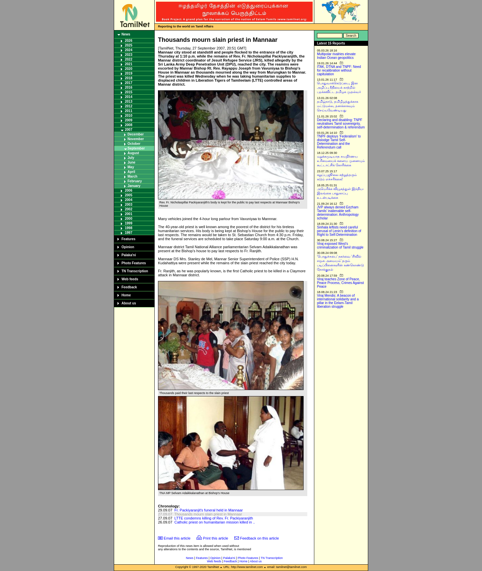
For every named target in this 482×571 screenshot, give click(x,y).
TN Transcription (135, 271)
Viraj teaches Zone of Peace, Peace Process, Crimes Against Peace (340, 282)
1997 (128, 232)
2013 (128, 101)
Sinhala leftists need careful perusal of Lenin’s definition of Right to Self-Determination (339, 230)
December (136, 134)
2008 (128, 125)
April (131, 172)
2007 (128, 129)
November (136, 139)
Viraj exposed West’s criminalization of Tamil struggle (340, 245)
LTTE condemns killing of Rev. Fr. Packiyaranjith (213, 518)
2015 (128, 92)
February (135, 181)
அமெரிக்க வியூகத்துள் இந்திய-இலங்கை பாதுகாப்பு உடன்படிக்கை (340, 193)
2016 (128, 87)
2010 (128, 115)
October (134, 144)
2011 (128, 111)
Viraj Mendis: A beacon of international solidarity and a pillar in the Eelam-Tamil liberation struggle (338, 301)
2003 (128, 204)
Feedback (129, 287)
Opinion (128, 247)
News (126, 34)
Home (126, 295)
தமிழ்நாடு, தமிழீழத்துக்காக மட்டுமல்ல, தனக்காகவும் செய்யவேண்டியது (337, 106)
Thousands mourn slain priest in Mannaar (208, 514)
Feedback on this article (259, 538)
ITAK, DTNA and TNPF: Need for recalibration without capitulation (339, 70)
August (133, 153)
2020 (128, 69)
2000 (128, 218)
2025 (128, 45)
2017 (128, 83)
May (131, 167)
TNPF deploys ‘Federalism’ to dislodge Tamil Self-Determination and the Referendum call (339, 141)
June (131, 162)
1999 (128, 223)
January (134, 186)
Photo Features (134, 263)
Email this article (177, 538)
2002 (128, 209)
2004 (128, 200)
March (132, 176)
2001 (128, 214)
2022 (128, 59)
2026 (128, 40)
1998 (128, 228)
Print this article (215, 538)
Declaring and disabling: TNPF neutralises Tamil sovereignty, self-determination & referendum (341, 123)
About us (129, 303)
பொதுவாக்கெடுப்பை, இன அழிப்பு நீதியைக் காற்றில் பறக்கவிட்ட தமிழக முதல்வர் (339, 87)
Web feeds (130, 279)
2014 (128, 97)
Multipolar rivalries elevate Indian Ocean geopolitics (336, 56)
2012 (128, 106)
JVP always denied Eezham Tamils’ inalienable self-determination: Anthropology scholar (338, 212)
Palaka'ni (129, 255)
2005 (128, 195)
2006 (128, 190)
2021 (128, 64)
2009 (128, 120)
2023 (128, 55)
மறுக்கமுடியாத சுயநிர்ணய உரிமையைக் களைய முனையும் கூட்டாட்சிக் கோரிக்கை (341, 161)
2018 (128, 78)
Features (129, 239)
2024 (128, 50)
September (136, 148)
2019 (128, 73)
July (131, 158)
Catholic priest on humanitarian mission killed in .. (214, 522)
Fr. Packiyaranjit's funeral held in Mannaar (208, 510)
